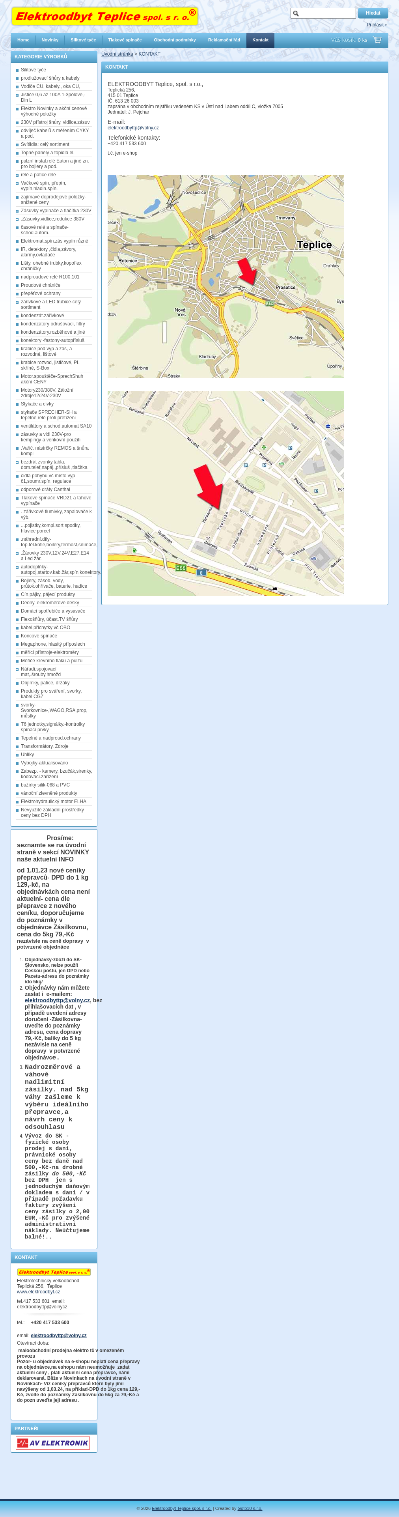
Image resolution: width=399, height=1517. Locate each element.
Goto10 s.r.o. (250, 1508)
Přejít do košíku (377, 39)
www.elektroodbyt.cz (38, 1327)
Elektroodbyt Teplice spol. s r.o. (181, 1508)
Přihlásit (375, 25)
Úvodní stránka (117, 54)
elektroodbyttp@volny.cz (57, 1000)
